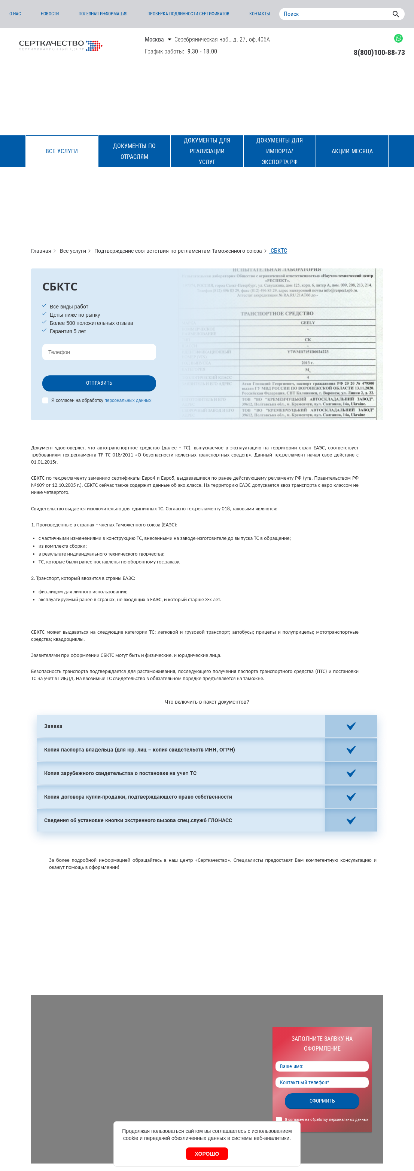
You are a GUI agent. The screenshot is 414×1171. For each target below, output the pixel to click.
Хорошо (207, 1154)
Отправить (99, 383)
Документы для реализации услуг (207, 151)
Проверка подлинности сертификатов (188, 13)
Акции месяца (352, 151)
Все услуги (61, 151)
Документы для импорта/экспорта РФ (279, 151)
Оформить (322, 1101)
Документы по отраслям (134, 151)
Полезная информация (103, 13)
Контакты (259, 13)
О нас (15, 13)
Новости (50, 13)
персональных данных (127, 400)
